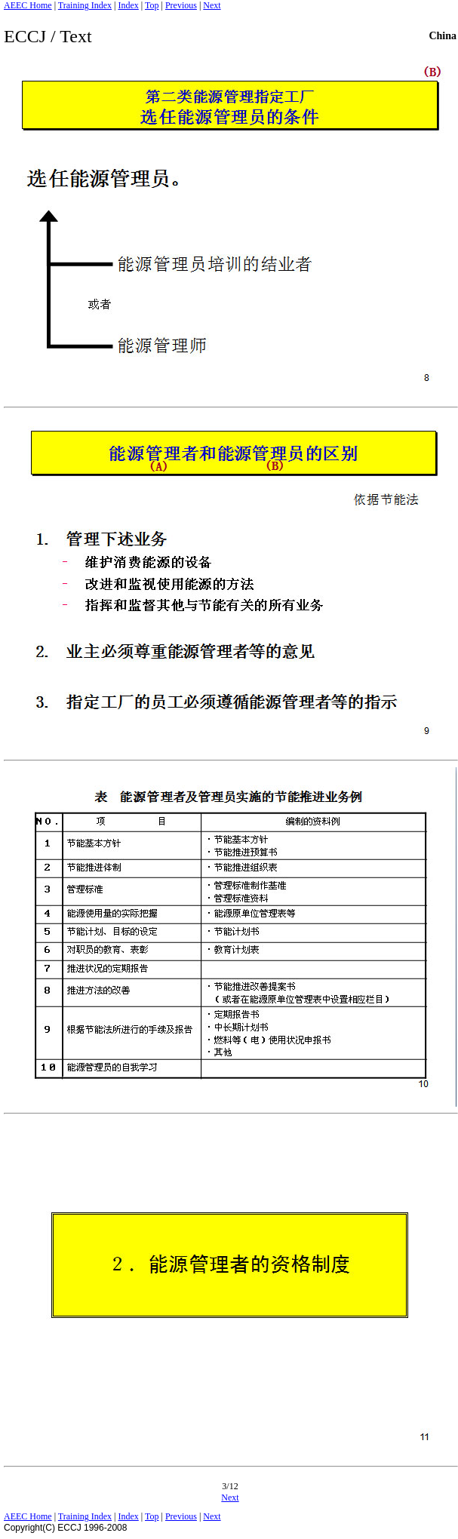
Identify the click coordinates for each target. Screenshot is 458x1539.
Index (128, 5)
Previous (181, 5)
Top (152, 5)
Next (211, 5)
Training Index (85, 5)
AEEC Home (28, 5)
